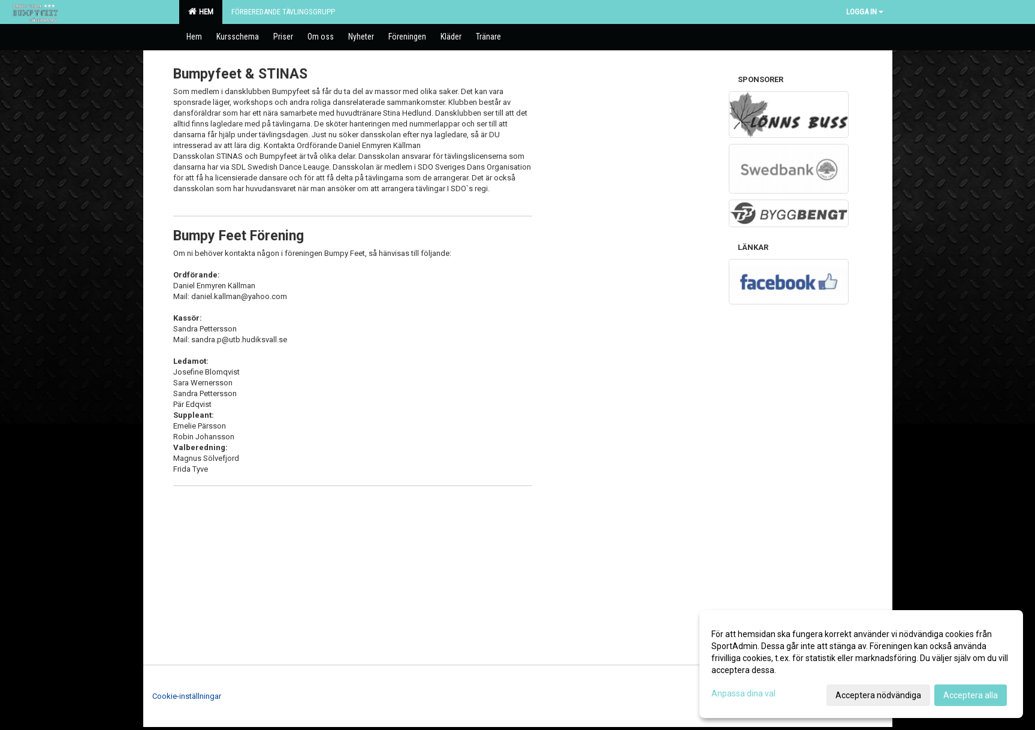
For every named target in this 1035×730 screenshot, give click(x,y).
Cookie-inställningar (186, 696)
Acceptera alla (970, 695)
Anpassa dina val (743, 693)
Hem (200, 11)
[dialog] (861, 664)
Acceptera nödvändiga (878, 695)
